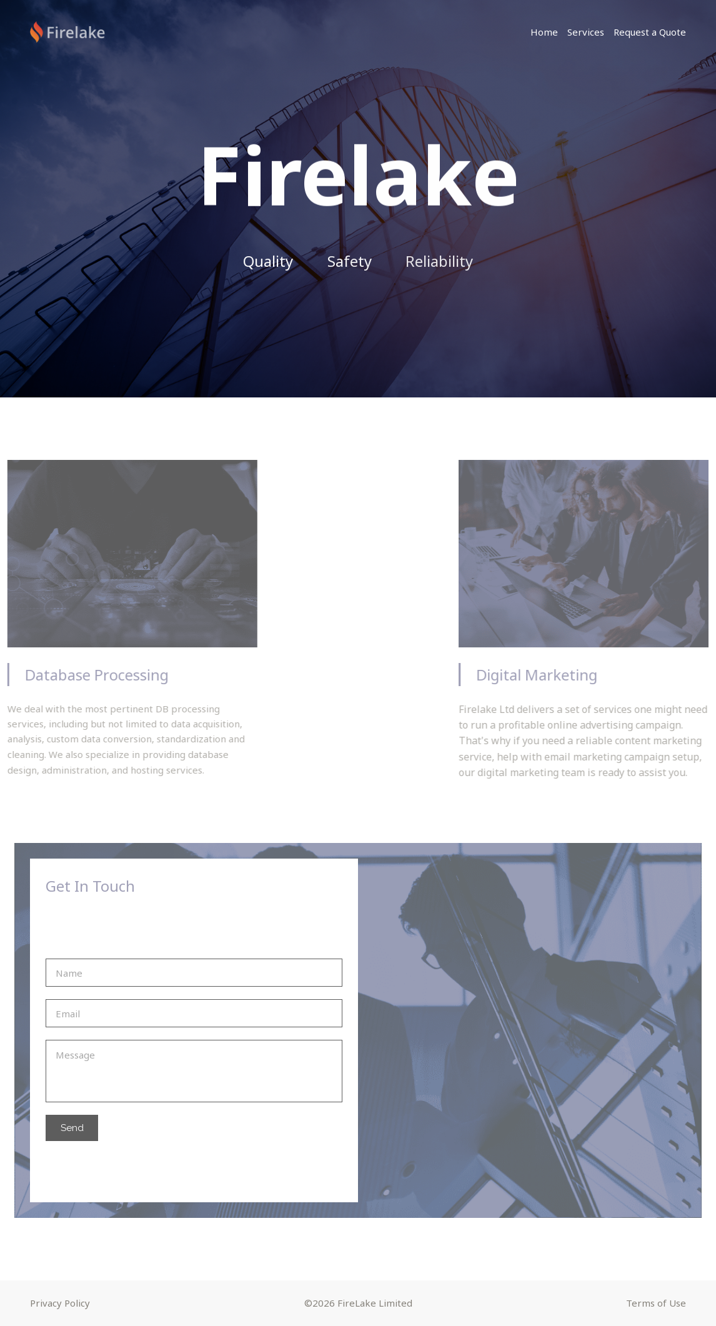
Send (72, 1128)
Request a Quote (650, 32)
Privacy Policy (60, 1303)
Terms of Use (656, 1303)
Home (544, 32)
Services (585, 32)
